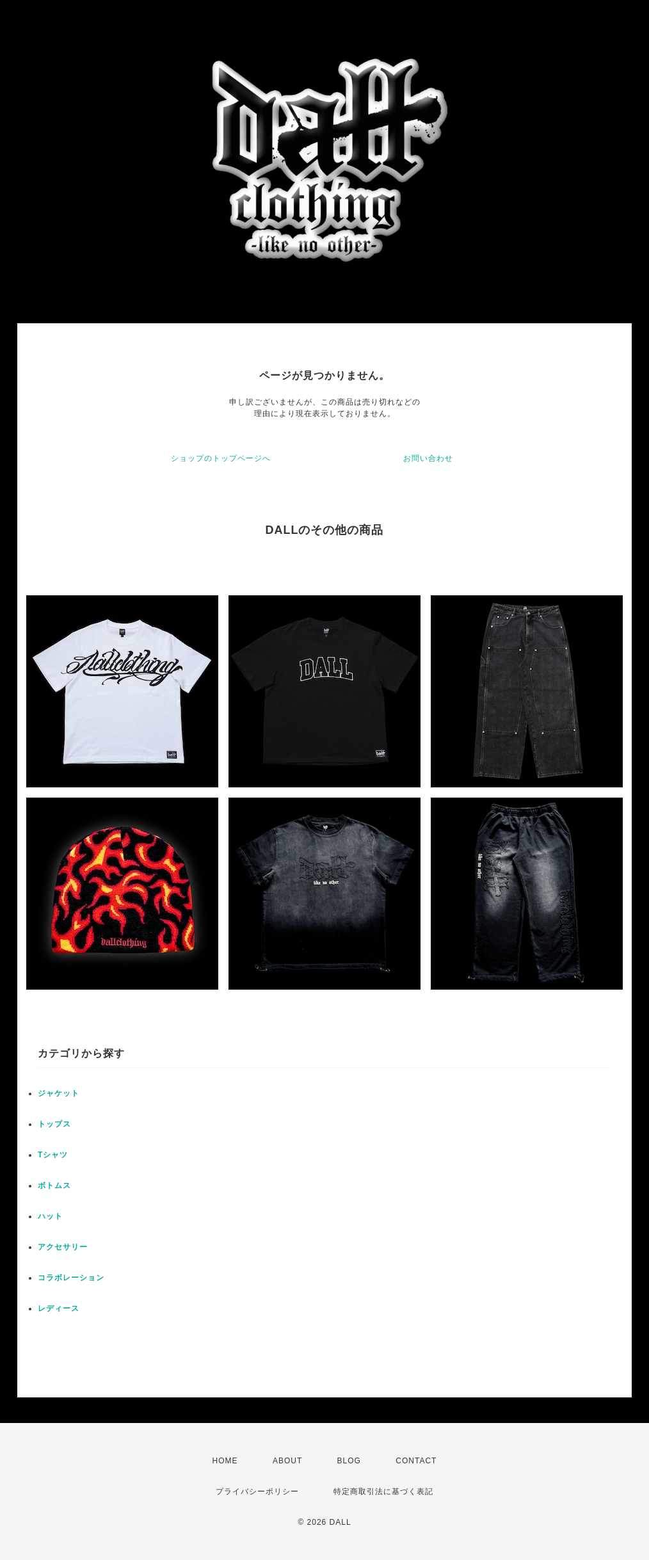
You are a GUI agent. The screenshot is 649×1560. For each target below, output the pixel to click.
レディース (58, 1308)
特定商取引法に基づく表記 (383, 1491)
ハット (50, 1216)
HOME (225, 1460)
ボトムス (54, 1185)
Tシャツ (53, 1154)
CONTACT (416, 1460)
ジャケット (58, 1093)
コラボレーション (71, 1277)
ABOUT (287, 1460)
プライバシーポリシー (257, 1491)
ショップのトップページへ (221, 458)
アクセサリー (63, 1246)
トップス (54, 1124)
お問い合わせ (428, 458)
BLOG (349, 1460)
